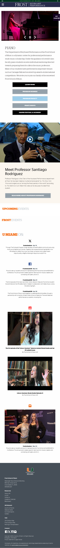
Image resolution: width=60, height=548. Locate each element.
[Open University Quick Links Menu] (57, 1)
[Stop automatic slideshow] (30, 37)
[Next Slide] (35, 37)
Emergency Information (11, 538)
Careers (7, 514)
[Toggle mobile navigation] (3, 5)
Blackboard (8, 501)
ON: (13, 235)
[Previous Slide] (25, 37)
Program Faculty (30, 98)
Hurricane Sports (9, 512)
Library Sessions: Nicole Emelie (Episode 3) (30, 393)
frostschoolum (27, 245)
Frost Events (30, 105)
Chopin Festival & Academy (30, 112)
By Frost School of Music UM (30, 352)
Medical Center (9, 510)
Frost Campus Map (10, 522)
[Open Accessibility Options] (2, 1)
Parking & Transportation (12, 524)
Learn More (30, 84)
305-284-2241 (8, 487)
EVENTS (12, 220)
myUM (6, 495)
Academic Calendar (10, 499)
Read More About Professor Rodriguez (28, 195)
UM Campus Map (9, 520)
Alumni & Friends (9, 508)
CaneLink (7, 497)
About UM (7, 493)
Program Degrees (30, 91)
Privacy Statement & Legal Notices (13, 539)
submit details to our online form (20, 545)
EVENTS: (15, 209)
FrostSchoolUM (27, 269)
